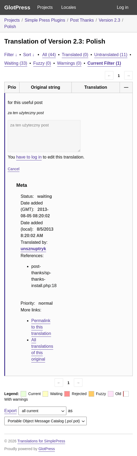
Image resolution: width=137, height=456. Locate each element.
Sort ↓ (29, 54)
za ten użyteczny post (44, 136)
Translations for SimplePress (41, 441)
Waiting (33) (15, 63)
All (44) (49, 54)
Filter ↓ (10, 54)
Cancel (14, 169)
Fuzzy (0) (42, 63)
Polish (10, 26)
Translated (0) (75, 54)
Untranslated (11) (110, 54)
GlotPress (17, 7)
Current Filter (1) (104, 63)
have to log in (28, 157)
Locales (68, 7)
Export (10, 410)
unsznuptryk (33, 248)
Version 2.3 (109, 20)
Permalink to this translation (41, 327)
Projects (45, 7)
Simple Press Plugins (45, 20)
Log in (122, 7)
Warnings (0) (69, 63)
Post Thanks (82, 20)
